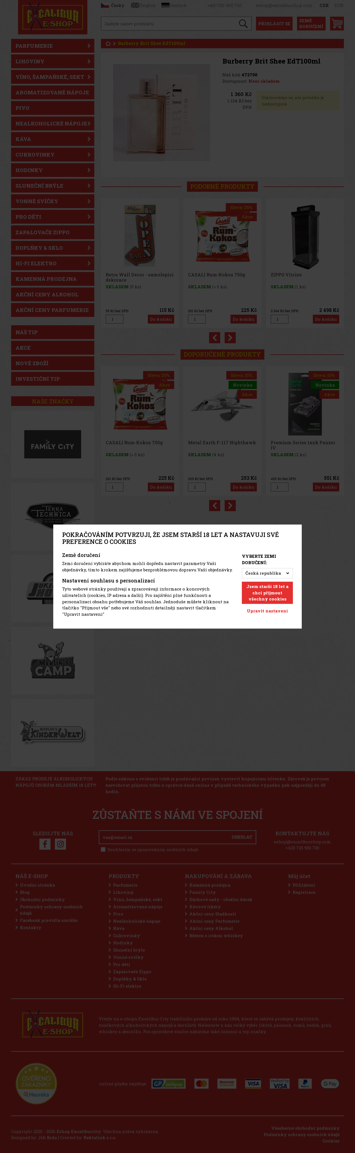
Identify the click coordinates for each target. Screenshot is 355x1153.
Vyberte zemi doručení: (259, 560)
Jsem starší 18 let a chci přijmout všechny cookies (267, 593)
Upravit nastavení (267, 611)
